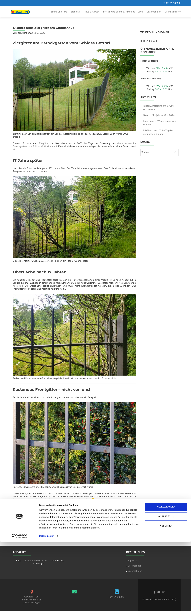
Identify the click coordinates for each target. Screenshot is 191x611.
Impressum (133, 560)
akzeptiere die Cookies (36, 560)
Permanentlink (86, 532)
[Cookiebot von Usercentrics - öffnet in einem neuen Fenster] (19, 605)
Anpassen (166, 585)
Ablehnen (166, 595)
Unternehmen (154, 11)
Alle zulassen (166, 576)
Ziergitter (44, 143)
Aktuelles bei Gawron (62, 528)
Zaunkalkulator (173, 11)
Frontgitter (123, 528)
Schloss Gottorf (38, 532)
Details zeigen (46, 605)
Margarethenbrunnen (123, 540)
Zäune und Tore (59, 11)
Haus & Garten (91, 11)
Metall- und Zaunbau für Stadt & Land (123, 11)
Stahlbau (75, 11)
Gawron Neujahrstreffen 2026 (159, 115)
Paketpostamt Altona (25, 540)
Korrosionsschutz (82, 528)
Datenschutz (134, 565)
